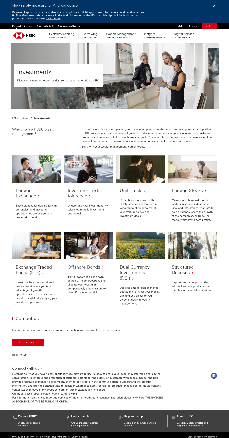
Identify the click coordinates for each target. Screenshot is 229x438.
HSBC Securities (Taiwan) (68, 26)
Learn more (53, 18)
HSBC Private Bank (44, 26)
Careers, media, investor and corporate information (192, 424)
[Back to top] (21, 354)
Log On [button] (209, 26)
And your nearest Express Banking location (84, 424)
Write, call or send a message (29, 424)
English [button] (181, 25)
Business (28, 26)
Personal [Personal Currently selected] (16, 26)
